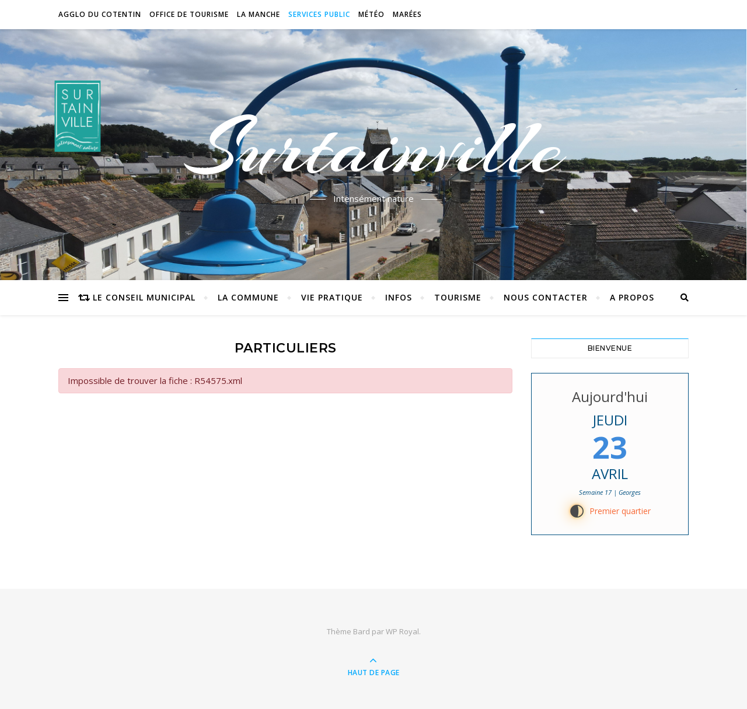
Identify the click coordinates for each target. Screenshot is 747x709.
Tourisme (457, 297)
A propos (632, 297)
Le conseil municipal (144, 297)
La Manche (258, 14)
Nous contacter (546, 297)
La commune (248, 297)
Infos (398, 297)
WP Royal (402, 631)
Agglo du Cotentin (99, 14)
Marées (407, 14)
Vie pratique (332, 297)
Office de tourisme (189, 14)
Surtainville (374, 147)
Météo (371, 14)
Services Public (319, 14)
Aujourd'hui (610, 396)
